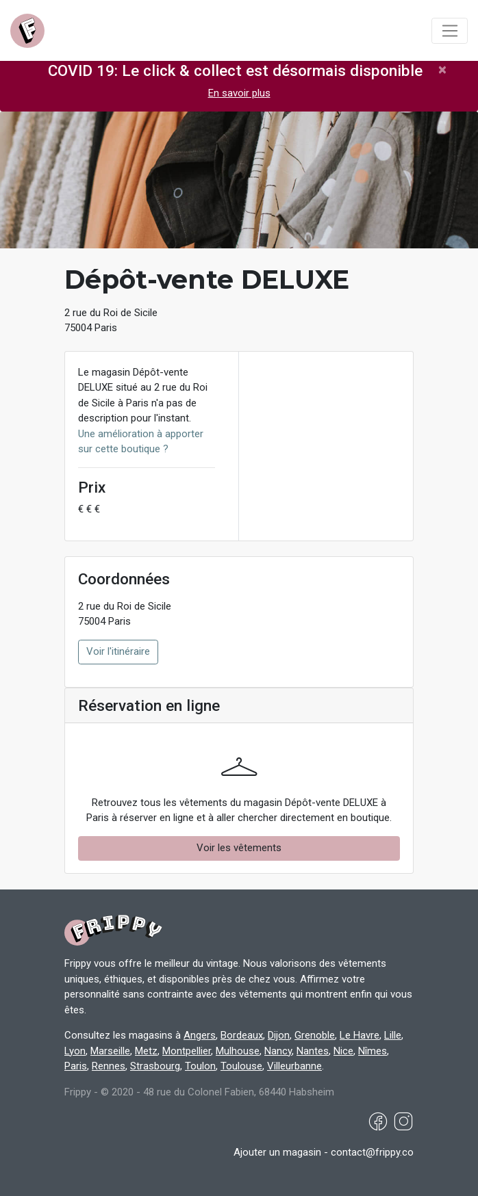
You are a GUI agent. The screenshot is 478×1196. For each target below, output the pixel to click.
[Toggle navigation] (449, 31)
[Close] (442, 69)
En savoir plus (239, 93)
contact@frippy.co (372, 1152)
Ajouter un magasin (277, 1152)
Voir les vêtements (239, 848)
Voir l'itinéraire (118, 651)
